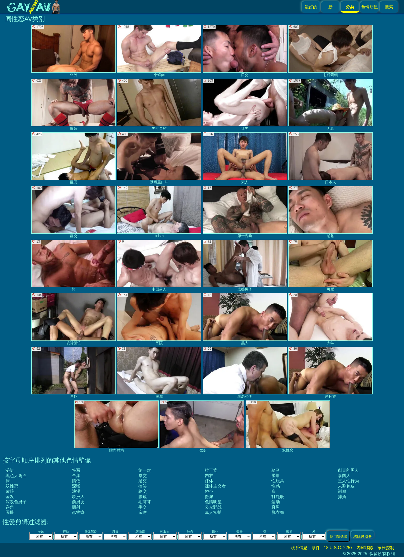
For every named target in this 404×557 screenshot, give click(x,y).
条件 (315, 547)
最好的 (311, 7)
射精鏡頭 (330, 51)
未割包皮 (346, 486)
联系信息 (299, 547)
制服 (342, 491)
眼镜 (142, 496)
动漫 (202, 426)
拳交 (142, 475)
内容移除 (365, 547)
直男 (275, 507)
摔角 (342, 496)
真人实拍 (213, 512)
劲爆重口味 (159, 158)
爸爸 (330, 212)
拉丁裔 (211, 470)
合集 (76, 475)
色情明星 (369, 7)
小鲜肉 (159, 51)
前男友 (78, 502)
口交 (245, 51)
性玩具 (277, 481)
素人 (245, 158)
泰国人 (344, 475)
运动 (275, 502)
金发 (10, 496)
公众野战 (213, 507)
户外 (73, 373)
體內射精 (116, 426)
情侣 (76, 481)
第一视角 (245, 212)
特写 (76, 470)
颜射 (76, 507)
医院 (159, 319)
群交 (73, 212)
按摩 (159, 373)
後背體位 (73, 319)
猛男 (245, 105)
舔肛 (275, 475)
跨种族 (330, 373)
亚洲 (73, 51)
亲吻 (142, 512)
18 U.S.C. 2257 (338, 547)
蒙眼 (10, 491)
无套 (330, 105)
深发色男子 (16, 502)
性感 (275, 486)
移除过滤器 (362, 536)
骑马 (275, 470)
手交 (142, 507)
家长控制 (385, 547)
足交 (142, 481)
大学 (330, 319)
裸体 (209, 481)
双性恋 (12, 486)
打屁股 (277, 496)
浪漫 (76, 491)
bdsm (159, 212)
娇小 (209, 491)
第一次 (144, 470)
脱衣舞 (277, 512)
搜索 (389, 7)
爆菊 (73, 105)
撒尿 (209, 496)
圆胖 (10, 512)
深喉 (76, 486)
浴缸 (10, 470)
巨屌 (73, 158)
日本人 (330, 158)
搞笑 (142, 486)
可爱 (330, 266)
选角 (10, 507)
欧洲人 (78, 496)
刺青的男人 (348, 470)
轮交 (142, 491)
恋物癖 (78, 512)
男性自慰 (159, 105)
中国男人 (159, 266)
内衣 (209, 475)
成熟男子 (245, 266)
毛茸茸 (144, 502)
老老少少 (245, 373)
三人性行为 (348, 481)
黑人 (245, 319)
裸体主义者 (215, 486)
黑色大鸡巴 (16, 475)
